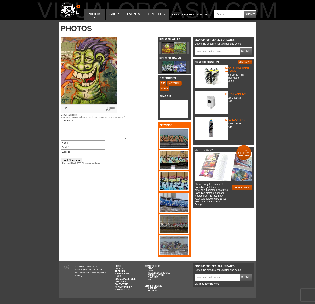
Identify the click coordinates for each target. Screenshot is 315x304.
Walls (164, 88)
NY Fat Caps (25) (236, 93)
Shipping (152, 288)
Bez (65, 108)
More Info (242, 187)
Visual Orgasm (70, 10)
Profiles (156, 14)
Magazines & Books (159, 273)
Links (175, 14)
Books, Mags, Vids (125, 279)
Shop (114, 14)
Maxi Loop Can (235, 119)
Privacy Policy (123, 287)
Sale (150, 279)
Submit (250, 14)
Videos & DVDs (156, 275)
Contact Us (121, 284)
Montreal (174, 83)
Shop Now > (245, 62)
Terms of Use (122, 290)
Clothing (153, 277)
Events (133, 14)
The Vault (188, 14)
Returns (152, 290)
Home (118, 266)
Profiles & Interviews (122, 272)
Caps (150, 270)
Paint (150, 268)
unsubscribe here (209, 283)
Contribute (204, 14)
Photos (94, 15)
